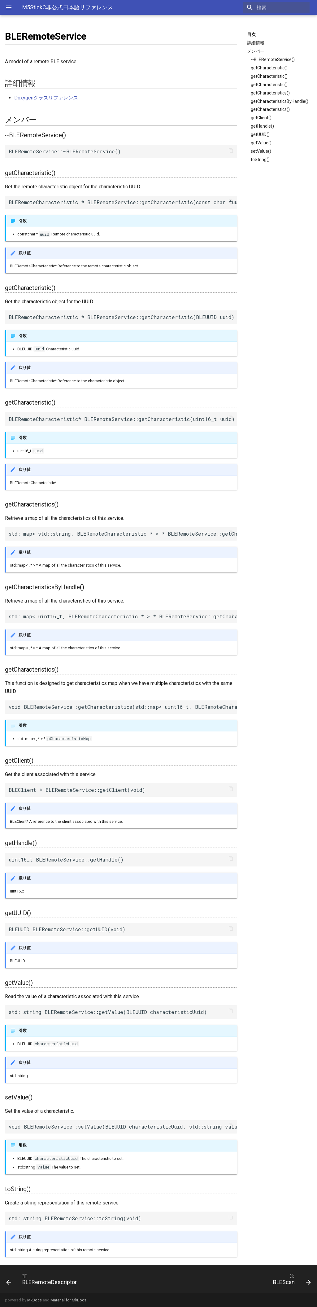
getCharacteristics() (270, 92)
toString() (260, 159)
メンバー (255, 51)
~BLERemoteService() (273, 59)
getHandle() (262, 126)
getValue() (261, 142)
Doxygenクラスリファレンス (46, 98)
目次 (251, 34)
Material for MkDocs (68, 1300)
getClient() (261, 117)
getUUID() (260, 134)
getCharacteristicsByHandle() (279, 101)
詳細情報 (255, 42)
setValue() (261, 151)
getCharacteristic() (269, 67)
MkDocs (34, 1300)
